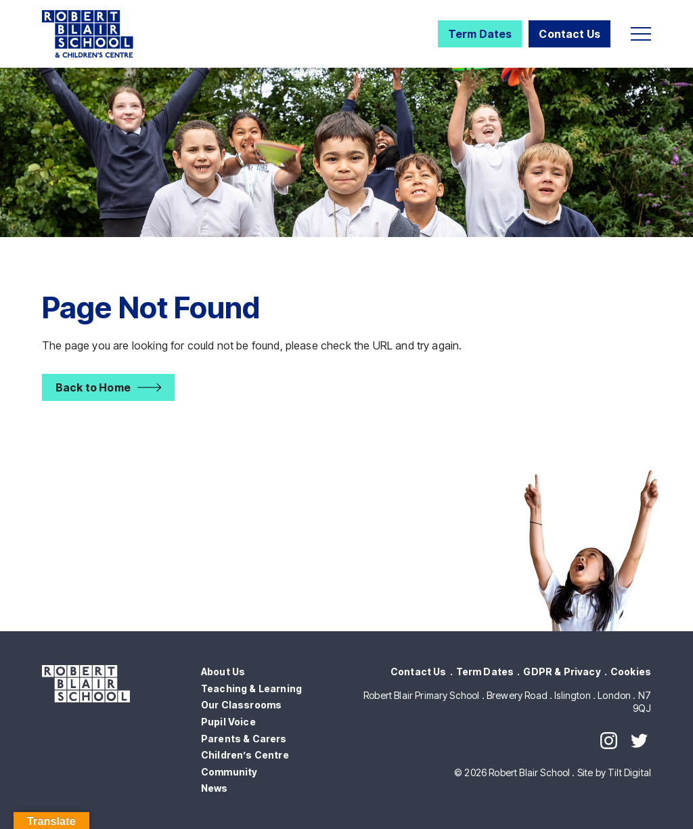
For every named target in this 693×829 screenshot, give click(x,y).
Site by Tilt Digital (614, 772)
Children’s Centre (245, 755)
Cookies (630, 671)
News (214, 788)
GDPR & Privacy (561, 671)
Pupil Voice (228, 721)
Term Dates (480, 34)
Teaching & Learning (251, 688)
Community (229, 772)
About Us (223, 671)
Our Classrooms (241, 704)
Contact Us (569, 34)
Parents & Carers (244, 738)
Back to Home (93, 387)
